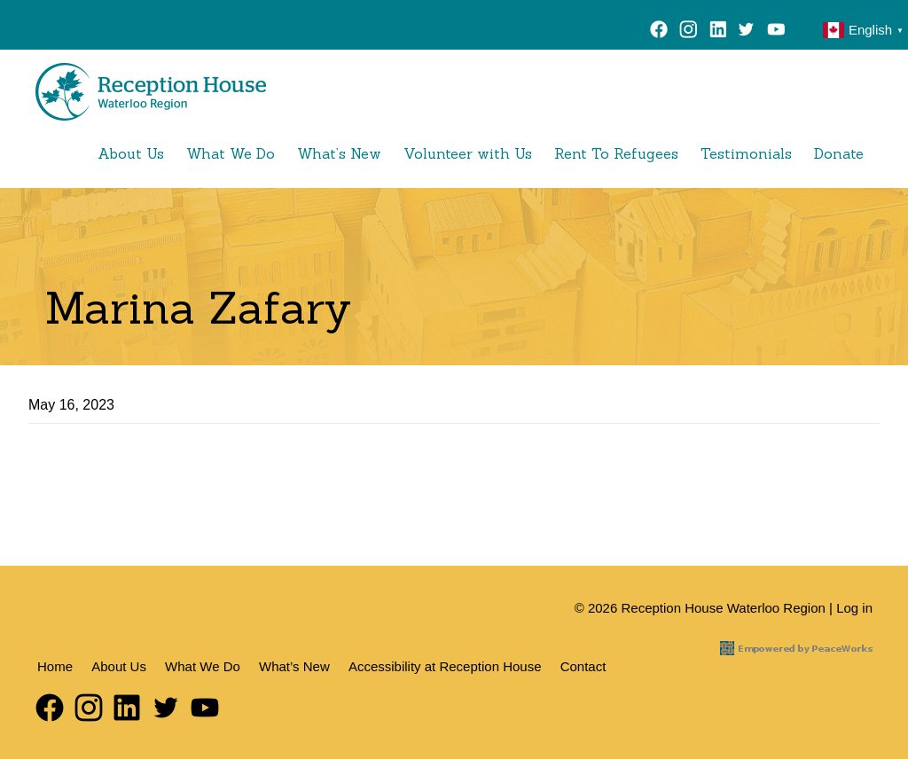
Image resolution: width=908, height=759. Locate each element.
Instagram (688, 32)
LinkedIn (717, 32)
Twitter (746, 32)
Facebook (659, 32)
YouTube (780, 32)
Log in (854, 607)
